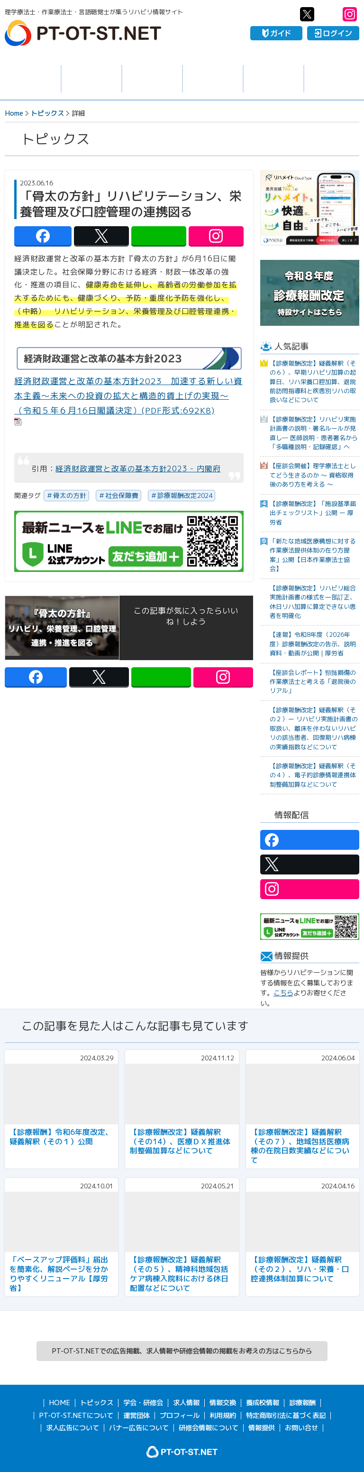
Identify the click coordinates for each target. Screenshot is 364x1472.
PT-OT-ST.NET (83, 33)
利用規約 (222, 1415)
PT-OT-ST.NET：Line (328, 14)
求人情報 (91, 78)
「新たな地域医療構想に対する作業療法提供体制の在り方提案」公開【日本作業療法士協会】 (313, 555)
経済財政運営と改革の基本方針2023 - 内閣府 (137, 468)
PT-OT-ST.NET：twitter (307, 14)
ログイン (333, 33)
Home (14, 113)
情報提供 (261, 1428)
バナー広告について (139, 1428)
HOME (59, 1403)
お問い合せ (301, 1428)
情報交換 (213, 78)
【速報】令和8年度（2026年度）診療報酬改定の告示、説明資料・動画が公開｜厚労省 (313, 643)
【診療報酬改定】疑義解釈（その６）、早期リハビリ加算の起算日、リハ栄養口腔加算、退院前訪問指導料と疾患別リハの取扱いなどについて (313, 382)
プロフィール (180, 1415)
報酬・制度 (334, 78)
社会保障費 (121, 495)
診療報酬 (302, 1403)
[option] (310, 208)
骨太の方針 (69, 495)
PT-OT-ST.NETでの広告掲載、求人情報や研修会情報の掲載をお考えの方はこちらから (182, 1351)
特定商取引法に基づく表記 (286, 1415)
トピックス (30, 78)
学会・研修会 (152, 78)
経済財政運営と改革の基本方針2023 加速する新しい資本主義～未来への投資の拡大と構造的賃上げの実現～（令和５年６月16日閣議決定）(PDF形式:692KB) (128, 395)
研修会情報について (208, 1428)
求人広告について (72, 1428)
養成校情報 (273, 78)
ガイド (276, 33)
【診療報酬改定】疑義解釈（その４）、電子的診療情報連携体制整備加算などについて (313, 775)
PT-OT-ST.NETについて (76, 1415)
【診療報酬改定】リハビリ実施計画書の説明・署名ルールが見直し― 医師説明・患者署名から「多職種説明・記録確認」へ (314, 433)
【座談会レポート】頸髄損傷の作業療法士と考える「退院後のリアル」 (313, 681)
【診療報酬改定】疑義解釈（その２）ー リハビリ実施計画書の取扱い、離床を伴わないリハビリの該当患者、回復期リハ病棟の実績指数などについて (314, 728)
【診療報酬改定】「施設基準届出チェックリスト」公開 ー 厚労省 (313, 512)
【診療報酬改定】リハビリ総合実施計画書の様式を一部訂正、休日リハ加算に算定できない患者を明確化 (313, 602)
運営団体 (136, 1415)
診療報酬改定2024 (184, 495)
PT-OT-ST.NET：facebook (286, 14)
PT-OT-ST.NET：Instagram (350, 14)
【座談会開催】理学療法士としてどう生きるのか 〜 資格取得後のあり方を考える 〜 (313, 474)
